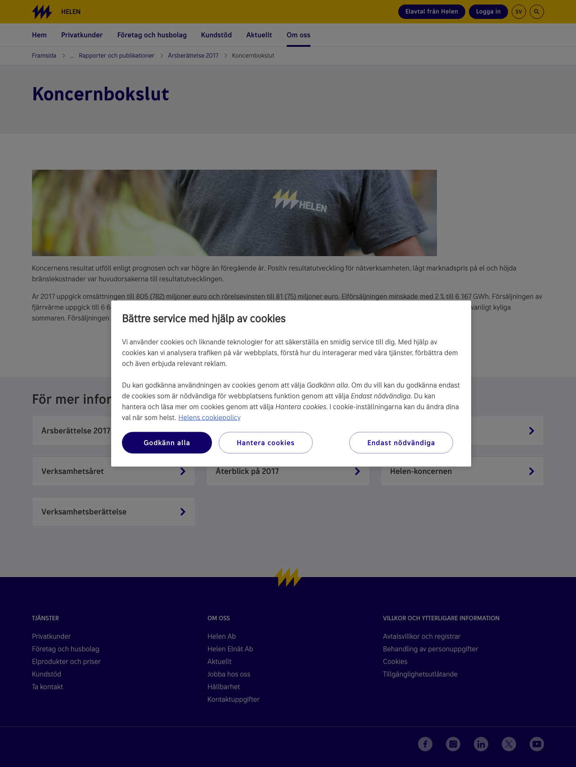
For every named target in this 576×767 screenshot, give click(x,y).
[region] (291, 384)
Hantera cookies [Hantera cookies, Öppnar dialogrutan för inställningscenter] (266, 442)
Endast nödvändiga (401, 442)
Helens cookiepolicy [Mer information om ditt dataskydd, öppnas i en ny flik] (209, 417)
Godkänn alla (167, 442)
